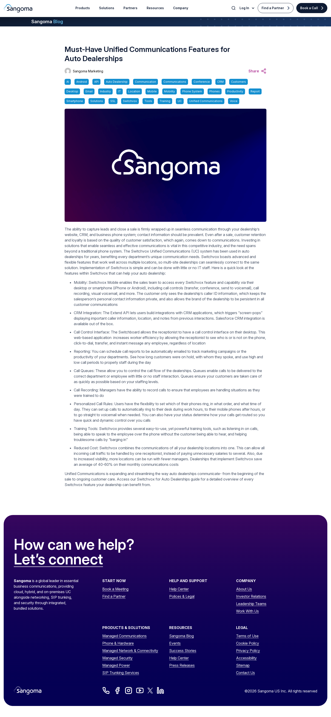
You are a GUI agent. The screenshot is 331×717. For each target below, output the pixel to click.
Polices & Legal (181, 596)
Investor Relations (251, 596)
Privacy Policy (248, 650)
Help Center (179, 589)
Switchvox (130, 101)
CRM (220, 81)
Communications (174, 81)
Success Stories (182, 650)
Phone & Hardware (118, 643)
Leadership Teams (251, 603)
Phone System (192, 91)
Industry (105, 91)
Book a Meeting (115, 589)
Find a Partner (273, 8)
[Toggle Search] (234, 8)
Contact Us (245, 672)
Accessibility (246, 658)
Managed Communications (124, 636)
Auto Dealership (117, 81)
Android (81, 81)
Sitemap (243, 665)
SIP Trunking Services (120, 672)
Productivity (235, 91)
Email (89, 91)
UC (180, 101)
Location (134, 91)
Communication (145, 81)
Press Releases (182, 665)
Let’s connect (58, 559)
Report (255, 91)
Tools (148, 101)
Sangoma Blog (181, 636)
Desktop (72, 91)
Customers (238, 81)
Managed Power (116, 665)
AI (67, 81)
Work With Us (247, 611)
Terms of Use (247, 636)
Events (175, 643)
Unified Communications (206, 101)
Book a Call (309, 8)
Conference (202, 81)
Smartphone (74, 101)
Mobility (169, 91)
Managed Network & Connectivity (130, 650)
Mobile (152, 91)
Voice (233, 101)
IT (119, 91)
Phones (214, 91)
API (96, 81)
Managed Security (117, 658)
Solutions (96, 101)
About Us (244, 589)
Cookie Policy (247, 643)
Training (165, 101)
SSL (113, 101)
